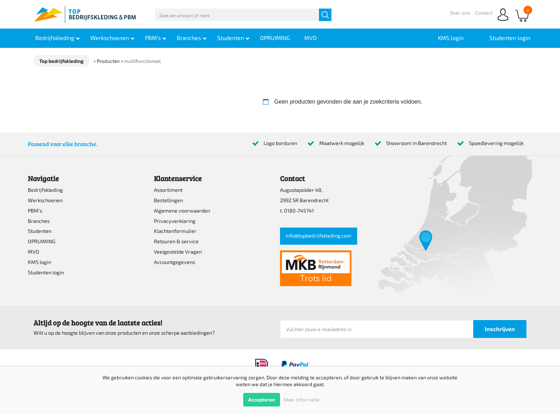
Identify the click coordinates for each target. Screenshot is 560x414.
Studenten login (46, 272)
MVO (33, 252)
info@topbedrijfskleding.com (318, 236)
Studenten (39, 231)
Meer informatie (301, 399)
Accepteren (261, 399)
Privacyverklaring (174, 221)
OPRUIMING (41, 241)
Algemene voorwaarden (182, 211)
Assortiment (168, 190)
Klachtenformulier (175, 231)
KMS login (39, 262)
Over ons (460, 13)
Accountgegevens (174, 262)
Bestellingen (168, 200)
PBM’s (35, 211)
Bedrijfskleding (45, 190)
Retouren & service (176, 241)
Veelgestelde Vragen (178, 252)
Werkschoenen (45, 200)
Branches (39, 221)
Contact (483, 13)
